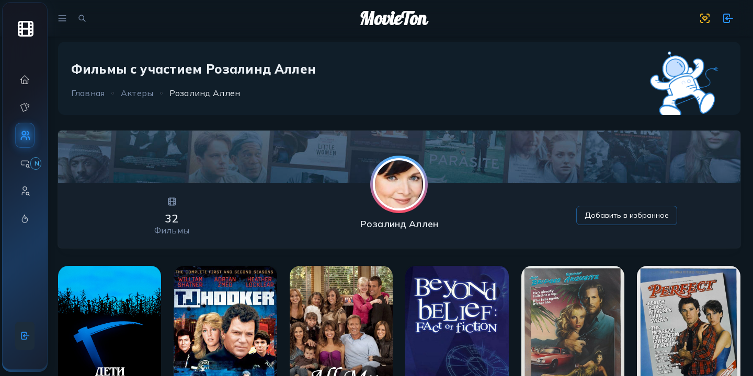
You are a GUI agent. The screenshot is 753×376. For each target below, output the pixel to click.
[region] (25, 182)
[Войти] (25, 336)
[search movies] (82, 18)
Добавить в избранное (627, 215)
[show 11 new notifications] (727, 18)
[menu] (62, 18)
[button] (25, 79)
